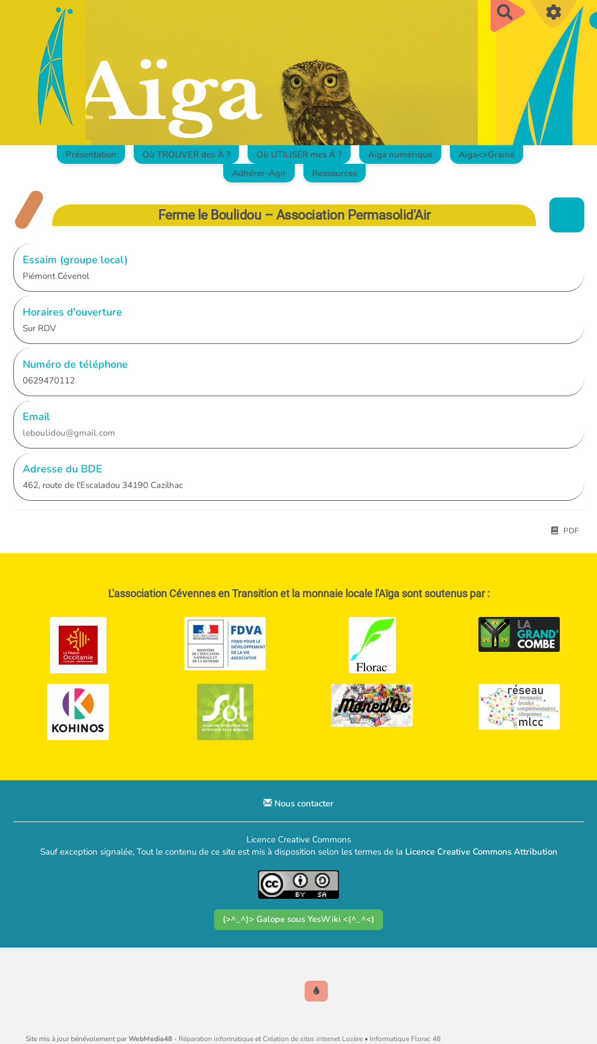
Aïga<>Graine (486, 154)
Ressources (334, 173)
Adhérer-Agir (259, 173)
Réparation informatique (215, 1038)
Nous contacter (298, 803)
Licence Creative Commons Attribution (481, 852)
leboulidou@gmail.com (69, 433)
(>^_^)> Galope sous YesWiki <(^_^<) (298, 919)
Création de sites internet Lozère (313, 1038)
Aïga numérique (400, 154)
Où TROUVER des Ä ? (186, 154)
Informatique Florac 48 (405, 1038)
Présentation (91, 154)
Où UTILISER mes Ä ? (299, 154)
